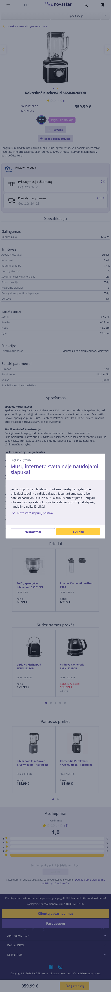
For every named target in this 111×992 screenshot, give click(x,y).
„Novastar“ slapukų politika (32, 513)
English (15, 460)
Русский (27, 460)
